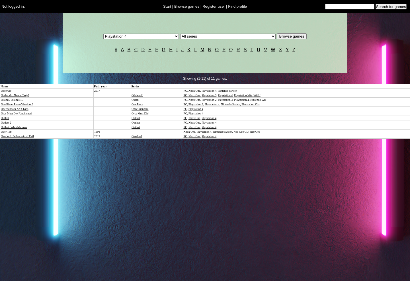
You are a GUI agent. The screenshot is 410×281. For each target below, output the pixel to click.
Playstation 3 (209, 95)
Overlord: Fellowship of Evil (17, 136)
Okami (135, 99)
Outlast (5, 118)
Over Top (6, 131)
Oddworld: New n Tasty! (15, 95)
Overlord (137, 136)
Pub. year (100, 86)
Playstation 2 (209, 99)
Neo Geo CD (240, 131)
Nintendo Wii (258, 99)
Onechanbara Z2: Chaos (14, 108)
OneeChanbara (140, 108)
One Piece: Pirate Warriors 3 (17, 104)
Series (135, 86)
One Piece (137, 104)
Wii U (256, 95)
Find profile (237, 6)
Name (5, 86)
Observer (6, 90)
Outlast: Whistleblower (14, 127)
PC (185, 90)
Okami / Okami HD (12, 99)
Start (167, 6)
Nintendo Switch (227, 90)
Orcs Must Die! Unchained (16, 113)
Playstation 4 (209, 90)
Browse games (186, 6)
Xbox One (194, 90)
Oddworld (137, 95)
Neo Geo (255, 131)
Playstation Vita (243, 95)
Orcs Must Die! (140, 113)
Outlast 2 (6, 122)
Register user (213, 6)
